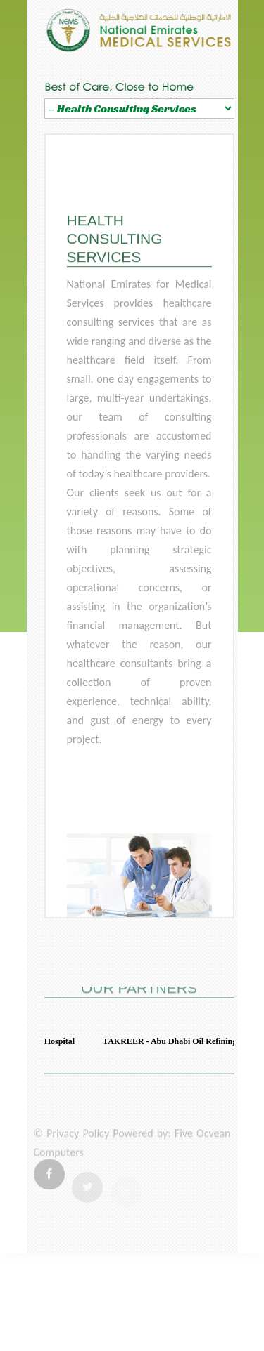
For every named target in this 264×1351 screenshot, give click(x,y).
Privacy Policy (77, 1139)
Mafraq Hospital (48, 1041)
